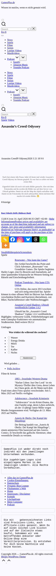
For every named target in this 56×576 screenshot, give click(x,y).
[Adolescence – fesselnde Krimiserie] (6, 403)
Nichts (14, 352)
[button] (29, 29)
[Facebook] (12, 239)
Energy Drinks (18, 340)
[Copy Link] (5, 239)
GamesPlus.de (8, 2)
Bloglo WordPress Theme (13, 568)
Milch (14, 343)
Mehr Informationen (28, 227)
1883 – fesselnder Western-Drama (31, 378)
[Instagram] (20, 239)
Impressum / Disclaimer (18, 499)
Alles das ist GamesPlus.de (20, 483)
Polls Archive (13, 368)
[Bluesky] (28, 239)
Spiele (4, 120)
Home (10, 496)
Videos (11, 120)
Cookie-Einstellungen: (18, 485)
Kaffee (14, 349)
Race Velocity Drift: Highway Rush (16, 213)
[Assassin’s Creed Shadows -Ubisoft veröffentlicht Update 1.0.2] (6, 309)
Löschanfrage (13, 504)
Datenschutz (13, 488)
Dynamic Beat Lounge (18, 491)
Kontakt (11, 502)
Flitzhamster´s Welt (16, 494)
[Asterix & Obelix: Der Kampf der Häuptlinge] (6, 423)
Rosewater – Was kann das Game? (31, 260)
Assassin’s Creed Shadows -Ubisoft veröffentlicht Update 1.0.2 (32, 306)
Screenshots (26, 252)
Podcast (11, 510)
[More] (5, 245)
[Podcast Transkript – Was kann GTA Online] (6, 287)
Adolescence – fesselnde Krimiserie (32, 398)
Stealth (4, 252)
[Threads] (35, 239)
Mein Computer (14, 507)
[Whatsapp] (43, 239)
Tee (12, 346)
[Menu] (2, 35)
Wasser (14, 337)
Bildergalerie (14, 252)
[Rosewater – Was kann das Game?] (6, 265)
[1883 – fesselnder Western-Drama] (6, 383)
